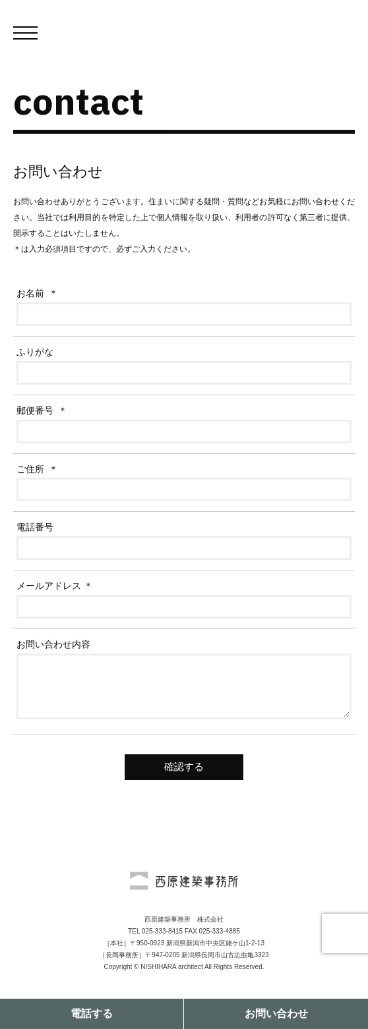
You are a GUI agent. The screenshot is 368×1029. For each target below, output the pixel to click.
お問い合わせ (276, 1013)
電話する (92, 1013)
